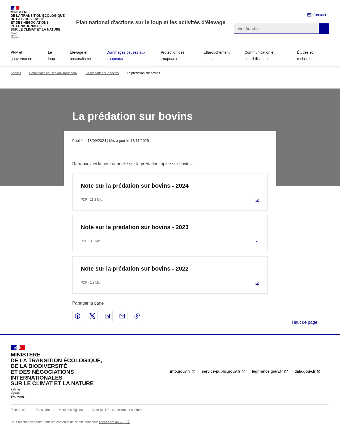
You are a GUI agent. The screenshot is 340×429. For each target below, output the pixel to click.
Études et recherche (305, 55)
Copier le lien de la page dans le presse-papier (137, 316)
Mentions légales (71, 410)
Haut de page (304, 322)
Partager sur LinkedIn (107, 316)
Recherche (324, 28)
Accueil (16, 73)
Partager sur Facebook (77, 316)
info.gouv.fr (180, 371)
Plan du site (19, 410)
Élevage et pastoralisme (80, 55)
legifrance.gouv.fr (267, 371)
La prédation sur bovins (102, 73)
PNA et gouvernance (21, 55)
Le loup (51, 55)
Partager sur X (92, 316)
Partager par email (122, 316)
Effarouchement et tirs (216, 55)
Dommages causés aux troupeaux (126, 55)
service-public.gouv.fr (221, 371)
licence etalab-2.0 (111, 422)
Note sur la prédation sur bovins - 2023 (135, 227)
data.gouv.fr (305, 371)
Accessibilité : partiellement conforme (118, 410)
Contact (319, 15)
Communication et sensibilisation (259, 55)
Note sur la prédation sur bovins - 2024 (135, 185)
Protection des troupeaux (173, 55)
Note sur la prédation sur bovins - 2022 (135, 268)
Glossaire (43, 410)
